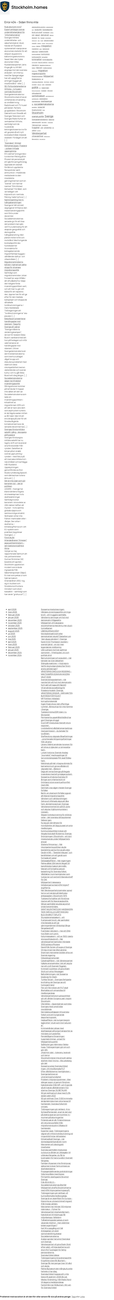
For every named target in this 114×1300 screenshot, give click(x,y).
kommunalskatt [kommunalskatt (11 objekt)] (36, 54)
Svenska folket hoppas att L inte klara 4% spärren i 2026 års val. (55, 1275)
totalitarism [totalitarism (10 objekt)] (45, 125)
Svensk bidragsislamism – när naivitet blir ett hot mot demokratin (56, 681)
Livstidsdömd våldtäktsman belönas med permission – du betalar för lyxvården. (56, 731)
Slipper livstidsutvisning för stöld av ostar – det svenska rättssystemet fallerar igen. (56, 817)
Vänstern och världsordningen (54, 798)
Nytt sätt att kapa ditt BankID (53, 685)
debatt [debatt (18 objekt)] (37, 35)
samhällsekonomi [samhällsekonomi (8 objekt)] (50, 96)
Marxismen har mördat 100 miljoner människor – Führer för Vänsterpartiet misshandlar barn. (56, 1209)
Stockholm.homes (29, 7)
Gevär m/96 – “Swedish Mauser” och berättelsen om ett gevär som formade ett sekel (56, 855)
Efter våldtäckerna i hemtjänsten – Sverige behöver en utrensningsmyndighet (56, 1074)
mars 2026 (12, 612)
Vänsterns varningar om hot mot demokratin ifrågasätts (55, 618)
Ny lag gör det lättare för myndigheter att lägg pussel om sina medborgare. (57, 825)
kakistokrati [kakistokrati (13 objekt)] (46, 49)
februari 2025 (14, 647)
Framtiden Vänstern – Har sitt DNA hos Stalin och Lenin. (55, 932)
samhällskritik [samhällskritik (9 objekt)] (35, 99)
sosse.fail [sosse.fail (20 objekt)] (41, 107)
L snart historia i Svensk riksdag (54, 752)
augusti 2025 (13, 631)
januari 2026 (13, 617)
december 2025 (15, 620)
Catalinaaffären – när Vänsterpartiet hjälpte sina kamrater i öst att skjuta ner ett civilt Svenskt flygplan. (57, 963)
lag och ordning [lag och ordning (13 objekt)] (42, 62)
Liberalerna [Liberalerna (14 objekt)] (35, 65)
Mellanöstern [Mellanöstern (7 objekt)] (34, 71)
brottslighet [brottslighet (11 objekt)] (46, 32)
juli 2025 (11, 633)
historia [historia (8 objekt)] (33, 46)
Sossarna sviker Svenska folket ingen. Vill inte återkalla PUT (54, 1067)
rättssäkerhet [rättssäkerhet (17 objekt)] (36, 93)
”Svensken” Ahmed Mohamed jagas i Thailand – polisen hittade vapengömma (15, 147)
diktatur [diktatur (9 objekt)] (52, 35)
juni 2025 (12, 636)
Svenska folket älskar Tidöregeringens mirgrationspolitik (56, 1256)
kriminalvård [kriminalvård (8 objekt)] (34, 62)
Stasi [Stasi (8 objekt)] (43, 110)
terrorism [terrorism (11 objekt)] (44, 122)
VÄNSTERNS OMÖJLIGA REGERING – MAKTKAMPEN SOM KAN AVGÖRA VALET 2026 (56, 674)
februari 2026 (14, 614)
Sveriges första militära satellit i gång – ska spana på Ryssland (15, 432)
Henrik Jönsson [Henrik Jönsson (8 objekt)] (49, 43)
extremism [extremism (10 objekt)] (48, 38)
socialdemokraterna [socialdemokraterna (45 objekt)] (44, 104)
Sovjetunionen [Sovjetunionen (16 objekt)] (37, 110)
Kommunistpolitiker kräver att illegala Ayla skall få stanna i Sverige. (56, 832)
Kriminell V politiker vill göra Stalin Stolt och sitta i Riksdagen (55, 970)
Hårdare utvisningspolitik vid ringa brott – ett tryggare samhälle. (56, 613)
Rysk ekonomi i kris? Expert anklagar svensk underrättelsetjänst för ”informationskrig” (14, 31)
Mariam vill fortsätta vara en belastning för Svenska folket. (54, 870)
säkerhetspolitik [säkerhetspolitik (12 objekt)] (36, 122)
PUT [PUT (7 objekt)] (40, 88)
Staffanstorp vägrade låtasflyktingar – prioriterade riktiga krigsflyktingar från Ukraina (57, 739)
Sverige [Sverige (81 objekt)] (49, 116)
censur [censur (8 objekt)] (51, 32)
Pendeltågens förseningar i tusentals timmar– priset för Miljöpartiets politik (53, 1039)
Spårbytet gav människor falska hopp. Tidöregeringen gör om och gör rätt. (55, 1047)
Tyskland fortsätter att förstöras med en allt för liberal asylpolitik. (55, 900)
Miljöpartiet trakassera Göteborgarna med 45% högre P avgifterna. (55, 885)
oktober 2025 (14, 625)
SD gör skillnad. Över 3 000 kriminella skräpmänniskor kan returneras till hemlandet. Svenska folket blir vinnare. (56, 1102)
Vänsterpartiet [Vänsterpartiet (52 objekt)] (39, 133)
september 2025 (15, 628)
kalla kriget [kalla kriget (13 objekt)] (35, 52)
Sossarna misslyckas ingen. (53, 609)
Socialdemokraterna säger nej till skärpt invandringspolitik (13, 381)
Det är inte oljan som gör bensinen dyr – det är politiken (14, 483)
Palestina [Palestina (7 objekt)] (39, 84)
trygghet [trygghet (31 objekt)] (36, 127)
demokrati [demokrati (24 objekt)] (45, 35)
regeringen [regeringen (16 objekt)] (45, 88)
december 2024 (15, 652)
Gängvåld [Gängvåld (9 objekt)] (34, 43)
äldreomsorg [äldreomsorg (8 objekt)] (47, 136)
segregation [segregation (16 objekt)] (43, 99)
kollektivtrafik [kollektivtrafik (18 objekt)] (43, 51)
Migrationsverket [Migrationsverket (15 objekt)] (37, 76)
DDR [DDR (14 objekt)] (33, 35)
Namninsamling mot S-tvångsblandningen (14, 201)
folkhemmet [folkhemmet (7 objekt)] (34, 40)
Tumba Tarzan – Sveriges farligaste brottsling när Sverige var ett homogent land (56, 982)
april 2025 (12, 641)
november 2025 (15, 622)
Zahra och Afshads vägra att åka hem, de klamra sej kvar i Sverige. (55, 802)
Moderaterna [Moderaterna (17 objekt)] (36, 79)
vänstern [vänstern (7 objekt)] (39, 130)
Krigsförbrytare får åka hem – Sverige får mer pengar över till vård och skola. (56, 1263)
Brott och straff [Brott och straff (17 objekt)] (37, 32)
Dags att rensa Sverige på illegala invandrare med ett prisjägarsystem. (56, 773)
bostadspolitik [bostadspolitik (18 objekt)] (47, 30)
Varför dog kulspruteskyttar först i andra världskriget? (56, 667)
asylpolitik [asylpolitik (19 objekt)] (38, 30)
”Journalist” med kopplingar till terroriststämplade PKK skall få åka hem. (56, 758)
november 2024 (15, 655)
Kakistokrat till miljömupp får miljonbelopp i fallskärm (53, 1216)
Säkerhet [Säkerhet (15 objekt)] (51, 120)
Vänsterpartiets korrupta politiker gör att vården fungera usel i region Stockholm (56, 998)
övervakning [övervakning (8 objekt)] (42, 139)
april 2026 (12, 609)
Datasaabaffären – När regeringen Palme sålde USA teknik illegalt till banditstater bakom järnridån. (56, 863)
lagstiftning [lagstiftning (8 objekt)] (51, 62)
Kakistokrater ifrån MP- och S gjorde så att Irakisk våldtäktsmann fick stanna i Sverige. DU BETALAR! (56, 1088)
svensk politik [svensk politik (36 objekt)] (38, 116)
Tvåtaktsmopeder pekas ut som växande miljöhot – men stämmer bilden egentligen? (55, 1223)
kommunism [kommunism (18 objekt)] (45, 54)
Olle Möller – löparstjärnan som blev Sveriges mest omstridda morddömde (56, 1007)
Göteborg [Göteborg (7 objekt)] (39, 43)
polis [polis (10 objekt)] (43, 84)
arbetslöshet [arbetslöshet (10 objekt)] (49, 27)
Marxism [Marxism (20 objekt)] (39, 68)
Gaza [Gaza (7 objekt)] (39, 40)
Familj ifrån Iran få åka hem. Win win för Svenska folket (56, 1286)
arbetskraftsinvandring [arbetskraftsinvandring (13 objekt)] (38, 27)
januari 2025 (13, 649)
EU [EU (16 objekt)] (39, 38)
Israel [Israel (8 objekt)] (40, 49)
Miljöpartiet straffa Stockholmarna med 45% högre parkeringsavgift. (56, 1189)
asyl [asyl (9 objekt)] (33, 30)
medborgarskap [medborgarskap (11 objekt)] (47, 68)
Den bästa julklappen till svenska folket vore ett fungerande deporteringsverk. (55, 1015)
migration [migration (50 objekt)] (43, 70)
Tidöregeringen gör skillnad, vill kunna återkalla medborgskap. (54, 1194)
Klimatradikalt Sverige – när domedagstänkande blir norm (54, 1140)
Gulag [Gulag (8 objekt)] (42, 40)
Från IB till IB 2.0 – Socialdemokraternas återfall (53, 1183)
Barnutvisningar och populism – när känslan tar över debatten (56, 659)
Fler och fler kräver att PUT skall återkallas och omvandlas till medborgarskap (54, 990)
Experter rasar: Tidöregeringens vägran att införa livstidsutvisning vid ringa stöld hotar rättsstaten (57, 1134)
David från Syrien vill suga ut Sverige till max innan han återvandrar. (56, 948)
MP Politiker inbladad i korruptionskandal (50, 700)
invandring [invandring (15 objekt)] (35, 49)
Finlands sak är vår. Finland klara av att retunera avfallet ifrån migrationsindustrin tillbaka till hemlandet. (55, 1124)
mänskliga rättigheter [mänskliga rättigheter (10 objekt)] (37, 82)
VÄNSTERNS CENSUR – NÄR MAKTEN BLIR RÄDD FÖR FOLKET (57, 694)
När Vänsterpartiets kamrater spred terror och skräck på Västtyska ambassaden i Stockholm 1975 (56, 893)
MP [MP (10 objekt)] (42, 79)
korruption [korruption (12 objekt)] (44, 57)
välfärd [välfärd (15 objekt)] (34, 130)
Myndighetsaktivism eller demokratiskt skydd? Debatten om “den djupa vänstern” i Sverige (56, 636)
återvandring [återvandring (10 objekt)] (35, 139)
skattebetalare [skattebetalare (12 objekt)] (36, 101)
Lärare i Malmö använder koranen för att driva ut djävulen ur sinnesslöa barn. (57, 747)
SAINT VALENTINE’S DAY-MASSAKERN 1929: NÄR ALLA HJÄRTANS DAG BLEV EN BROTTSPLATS (57, 912)
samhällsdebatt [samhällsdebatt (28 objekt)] (38, 96)
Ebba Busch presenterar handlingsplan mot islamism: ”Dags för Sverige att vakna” (15, 322)
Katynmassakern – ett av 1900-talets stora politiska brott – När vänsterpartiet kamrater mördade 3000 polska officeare (57, 940)
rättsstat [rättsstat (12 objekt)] (50, 90)
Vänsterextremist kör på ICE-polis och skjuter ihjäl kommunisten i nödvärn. (55, 809)
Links (82, 1296)
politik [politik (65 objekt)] (35, 87)
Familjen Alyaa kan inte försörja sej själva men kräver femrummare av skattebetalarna (56, 1166)
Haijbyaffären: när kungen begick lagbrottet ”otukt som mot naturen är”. (56, 1023)
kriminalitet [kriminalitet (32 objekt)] (37, 59)
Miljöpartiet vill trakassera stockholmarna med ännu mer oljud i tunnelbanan (56, 625)
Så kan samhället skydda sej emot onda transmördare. (55, 905)
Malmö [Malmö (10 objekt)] (33, 68)
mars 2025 (12, 644)
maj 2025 (12, 639)
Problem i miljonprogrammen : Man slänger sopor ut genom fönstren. (56, 1081)
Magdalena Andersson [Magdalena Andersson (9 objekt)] (45, 65)
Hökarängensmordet (50, 958)
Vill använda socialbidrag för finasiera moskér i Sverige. (53, 689)
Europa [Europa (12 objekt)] (42, 38)
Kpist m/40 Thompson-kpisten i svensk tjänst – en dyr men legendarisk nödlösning (54, 644)
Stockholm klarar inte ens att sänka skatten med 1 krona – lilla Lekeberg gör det (56, 1061)
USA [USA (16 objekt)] (41, 128)
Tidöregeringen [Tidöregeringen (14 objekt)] (36, 125)
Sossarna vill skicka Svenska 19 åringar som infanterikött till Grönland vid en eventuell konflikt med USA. (55, 781)
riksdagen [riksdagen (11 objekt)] (44, 90)
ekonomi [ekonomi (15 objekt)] (34, 38)
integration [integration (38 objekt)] (46, 45)
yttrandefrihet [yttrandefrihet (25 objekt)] (37, 136)
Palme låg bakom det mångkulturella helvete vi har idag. (56, 1270)
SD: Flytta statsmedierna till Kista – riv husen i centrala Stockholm (15, 89)
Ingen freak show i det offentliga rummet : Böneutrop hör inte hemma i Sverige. (57, 707)
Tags (74, 1296)
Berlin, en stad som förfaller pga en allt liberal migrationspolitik (56, 794)
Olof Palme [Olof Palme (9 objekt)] (46, 82)
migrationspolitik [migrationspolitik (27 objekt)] (39, 73)
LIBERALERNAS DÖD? (50, 631)
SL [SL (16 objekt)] (32, 104)
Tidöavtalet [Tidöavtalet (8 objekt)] (50, 122)
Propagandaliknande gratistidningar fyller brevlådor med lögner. (57, 1172)
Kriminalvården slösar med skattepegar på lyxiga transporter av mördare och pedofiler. (57, 1031)
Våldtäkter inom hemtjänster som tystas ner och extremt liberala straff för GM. (57, 877)
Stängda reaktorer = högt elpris (55, 663)
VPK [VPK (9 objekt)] (53, 128)
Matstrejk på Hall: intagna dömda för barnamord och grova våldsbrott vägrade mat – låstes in (56, 766)
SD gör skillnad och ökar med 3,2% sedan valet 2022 (55, 1094)
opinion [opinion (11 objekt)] (52, 82)
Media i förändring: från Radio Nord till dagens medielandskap (56, 1281)
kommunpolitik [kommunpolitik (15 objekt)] (36, 57)
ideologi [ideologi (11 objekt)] (38, 46)
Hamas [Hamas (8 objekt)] (43, 43)
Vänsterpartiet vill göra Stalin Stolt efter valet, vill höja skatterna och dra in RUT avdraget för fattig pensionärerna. (56, 1248)
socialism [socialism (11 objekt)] (34, 107)
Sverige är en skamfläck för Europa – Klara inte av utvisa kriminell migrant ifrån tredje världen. (56, 1201)
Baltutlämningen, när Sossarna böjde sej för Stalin (54, 975)
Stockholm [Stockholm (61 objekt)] (37, 112)
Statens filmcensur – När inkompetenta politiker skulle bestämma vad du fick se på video (55, 847)
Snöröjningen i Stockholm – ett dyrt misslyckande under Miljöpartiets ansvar (56, 839)
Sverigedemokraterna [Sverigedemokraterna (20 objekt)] (40, 119)
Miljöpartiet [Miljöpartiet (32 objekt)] (48, 76)
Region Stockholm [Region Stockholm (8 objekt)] (36, 90)
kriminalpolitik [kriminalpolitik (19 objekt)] (47, 59)
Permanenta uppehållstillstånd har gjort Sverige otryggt (56, 718)
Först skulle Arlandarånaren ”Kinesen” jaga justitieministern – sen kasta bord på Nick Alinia (15, 543)
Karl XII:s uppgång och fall (52, 1228)
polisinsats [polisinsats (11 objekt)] (48, 84)
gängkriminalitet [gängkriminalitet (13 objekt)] (49, 40)
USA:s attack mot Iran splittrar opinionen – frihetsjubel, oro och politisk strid (55, 652)
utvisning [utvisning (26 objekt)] (47, 127)
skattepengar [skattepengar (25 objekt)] (46, 101)
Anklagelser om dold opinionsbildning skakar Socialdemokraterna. (51, 1234)
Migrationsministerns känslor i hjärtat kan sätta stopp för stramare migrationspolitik (15, 266)
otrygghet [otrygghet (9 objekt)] (34, 84)
